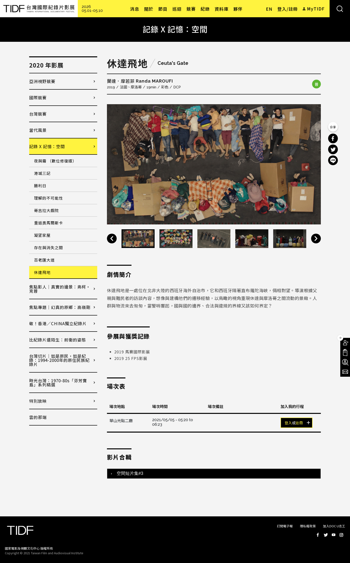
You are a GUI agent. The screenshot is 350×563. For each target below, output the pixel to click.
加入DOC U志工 (334, 526)
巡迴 (177, 9)
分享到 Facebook (333, 138)
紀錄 (205, 9)
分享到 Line (333, 160)
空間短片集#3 (130, 473)
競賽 (191, 9)
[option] (214, 164)
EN (269, 9)
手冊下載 (345, 352)
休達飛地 (42, 272)
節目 (162, 9)
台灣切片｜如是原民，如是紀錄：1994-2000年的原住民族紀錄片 (59, 360)
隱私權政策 (308, 526)
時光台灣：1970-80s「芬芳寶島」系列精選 (58, 382)
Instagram (341, 535)
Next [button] (316, 238)
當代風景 (38, 130)
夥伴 (238, 9)
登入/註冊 (287, 9)
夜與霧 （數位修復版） (55, 161)
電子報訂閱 (345, 372)
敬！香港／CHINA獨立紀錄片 (58, 323)
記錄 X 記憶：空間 (47, 146)
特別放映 (38, 401)
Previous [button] (112, 238)
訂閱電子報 (285, 526)
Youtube (333, 535)
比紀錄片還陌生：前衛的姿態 (57, 340)
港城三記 (42, 173)
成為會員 (345, 343)
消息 (134, 9)
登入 (288, 423)
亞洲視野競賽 (42, 81)
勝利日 (40, 185)
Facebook (318, 535)
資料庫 (221, 9)
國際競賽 (38, 97)
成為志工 (345, 362)
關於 (148, 9)
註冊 (299, 423)
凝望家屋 (42, 235)
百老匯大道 (44, 260)
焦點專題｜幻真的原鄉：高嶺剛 (59, 307)
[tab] (214, 474)
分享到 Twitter (333, 149)
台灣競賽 (38, 114)
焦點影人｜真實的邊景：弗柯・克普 (59, 289)
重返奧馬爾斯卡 (48, 223)
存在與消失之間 (48, 247)
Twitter (326, 535)
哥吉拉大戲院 (46, 210)
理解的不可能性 (48, 198)
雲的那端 (38, 417)
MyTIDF (316, 8)
